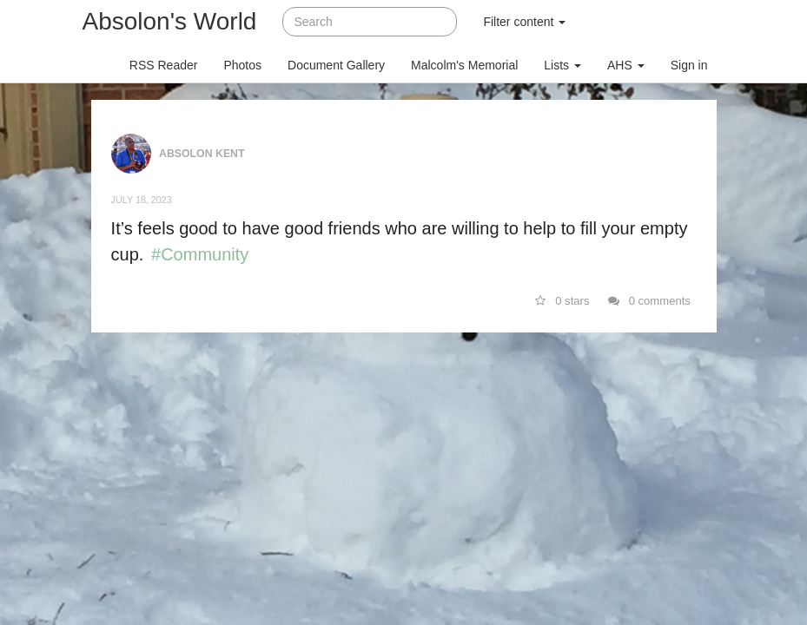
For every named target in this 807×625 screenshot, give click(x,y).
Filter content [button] (524, 22)
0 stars (562, 300)
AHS (626, 65)
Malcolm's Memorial (464, 65)
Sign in (689, 65)
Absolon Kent (202, 153)
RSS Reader (163, 65)
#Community (199, 254)
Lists (562, 65)
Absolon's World (170, 21)
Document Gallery (336, 65)
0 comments (649, 300)
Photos (242, 65)
